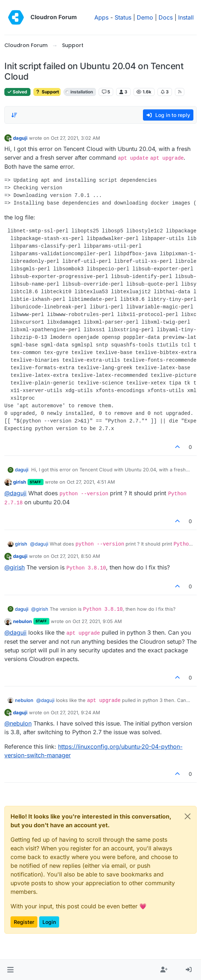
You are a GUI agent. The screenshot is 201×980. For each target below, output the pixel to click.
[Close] (187, 816)
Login (49, 922)
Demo (145, 17)
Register (24, 922)
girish (19, 482)
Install (186, 17)
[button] (10, 970)
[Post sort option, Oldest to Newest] (14, 115)
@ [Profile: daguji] (15, 493)
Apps (101, 17)
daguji (20, 138)
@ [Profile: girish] (14, 567)
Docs (166, 17)
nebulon (22, 621)
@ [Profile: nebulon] (18, 723)
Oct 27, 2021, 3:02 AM (75, 138)
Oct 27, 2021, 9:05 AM (97, 621)
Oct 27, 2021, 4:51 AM (91, 482)
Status (123, 17)
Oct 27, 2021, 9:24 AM (75, 712)
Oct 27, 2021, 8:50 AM (75, 556)
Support (47, 91)
